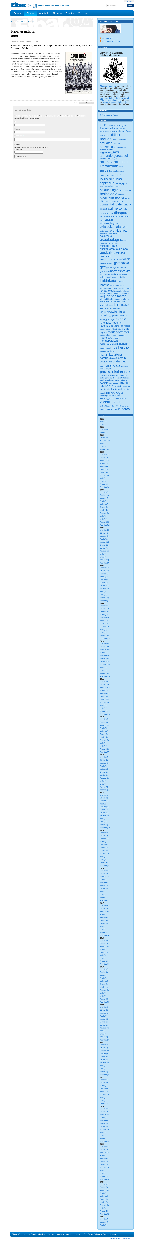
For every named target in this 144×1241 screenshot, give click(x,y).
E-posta (17, 118)
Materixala (44, 13)
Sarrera (17, 13)
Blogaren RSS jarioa (110, 38)
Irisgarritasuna (115, 1239)
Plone (105, 1234)
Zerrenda (83, 13)
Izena (16, 111)
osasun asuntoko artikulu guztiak (115, 102)
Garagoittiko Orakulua (24, 22)
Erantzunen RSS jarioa (111, 41)
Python (113, 1234)
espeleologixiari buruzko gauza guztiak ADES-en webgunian (114, 99)
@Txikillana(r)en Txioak (109, 115)
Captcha (17, 133)
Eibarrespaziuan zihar (108, 86)
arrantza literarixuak (56, 87)
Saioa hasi (128, 1)
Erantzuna (19, 125)
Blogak (30, 13)
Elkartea (70, 13)
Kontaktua (126, 1239)
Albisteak (57, 13)
